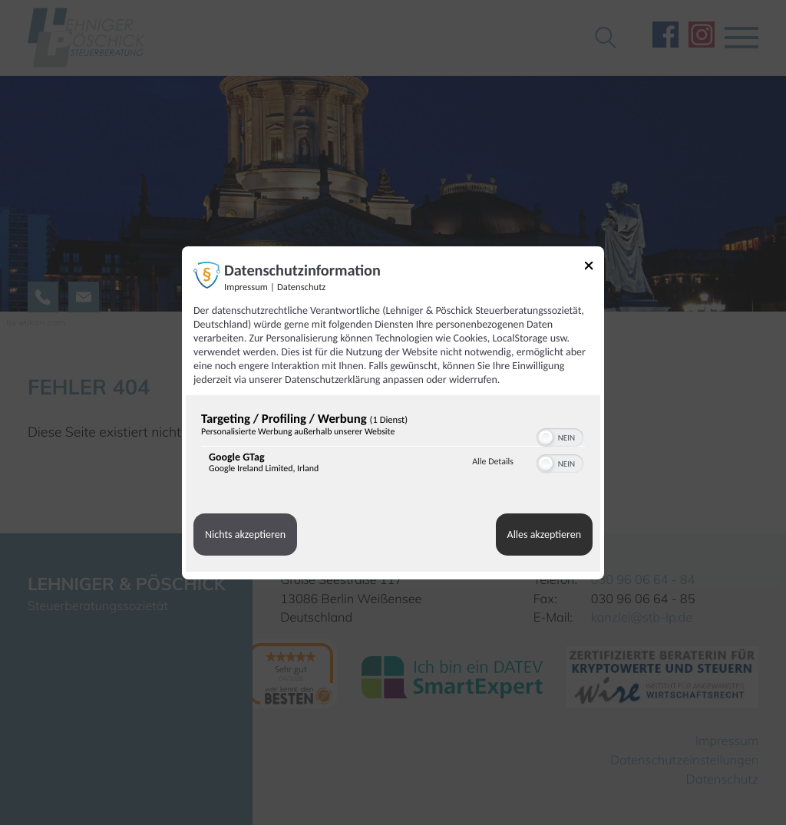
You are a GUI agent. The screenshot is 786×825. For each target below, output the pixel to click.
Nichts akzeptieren (245, 534)
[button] (546, 437)
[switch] (560, 436)
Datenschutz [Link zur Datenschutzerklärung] (301, 286)
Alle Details (493, 462)
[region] (393, 446)
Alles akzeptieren (544, 534)
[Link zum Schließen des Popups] (594, 267)
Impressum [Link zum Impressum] (246, 286)
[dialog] (393, 412)
